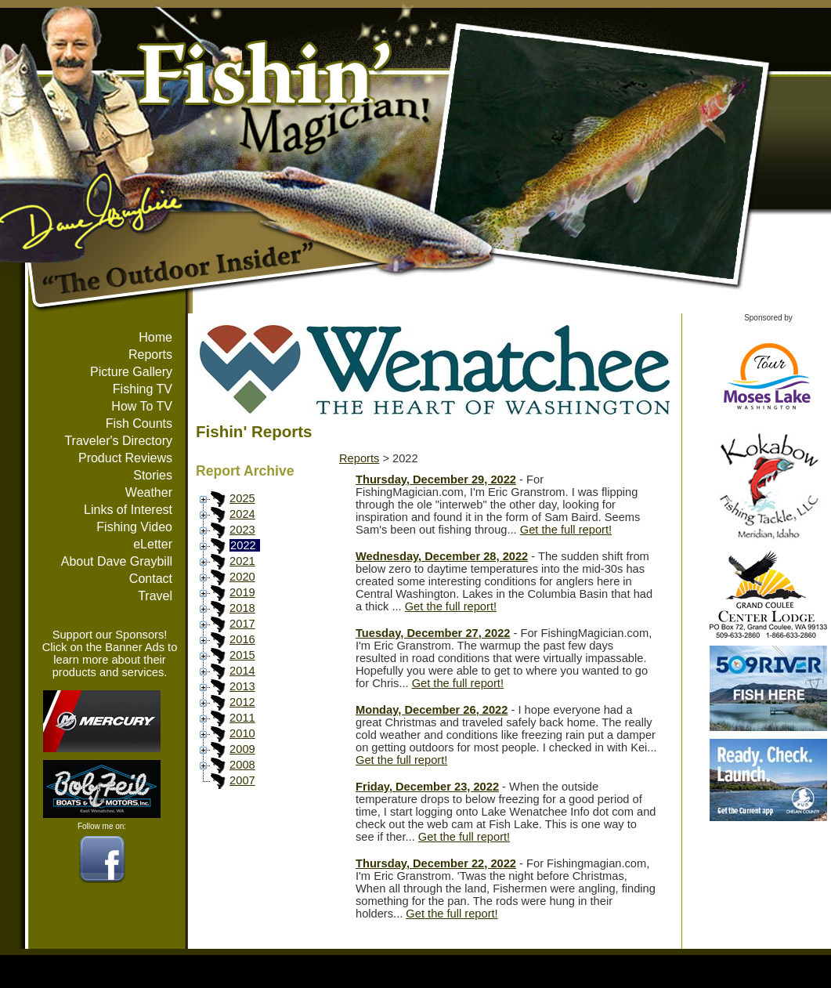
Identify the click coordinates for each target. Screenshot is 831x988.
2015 (242, 655)
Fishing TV (142, 389)
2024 (242, 514)
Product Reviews (125, 458)
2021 (242, 561)
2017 (242, 623)
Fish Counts (139, 423)
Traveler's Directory (118, 440)
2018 (242, 608)
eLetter (152, 544)
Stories (152, 475)
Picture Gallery (131, 371)
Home (155, 337)
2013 (242, 686)
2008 (242, 764)
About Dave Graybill (116, 561)
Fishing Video (134, 527)
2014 (242, 670)
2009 (242, 749)
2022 (243, 545)
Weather (148, 492)
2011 (242, 717)
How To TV (141, 406)
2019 (242, 592)
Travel (155, 596)
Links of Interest (128, 509)
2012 (242, 702)
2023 (242, 529)
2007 (242, 780)
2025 (242, 498)
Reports (150, 354)
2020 (242, 576)
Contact (150, 578)
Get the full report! (566, 529)
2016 (242, 639)
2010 (242, 733)
